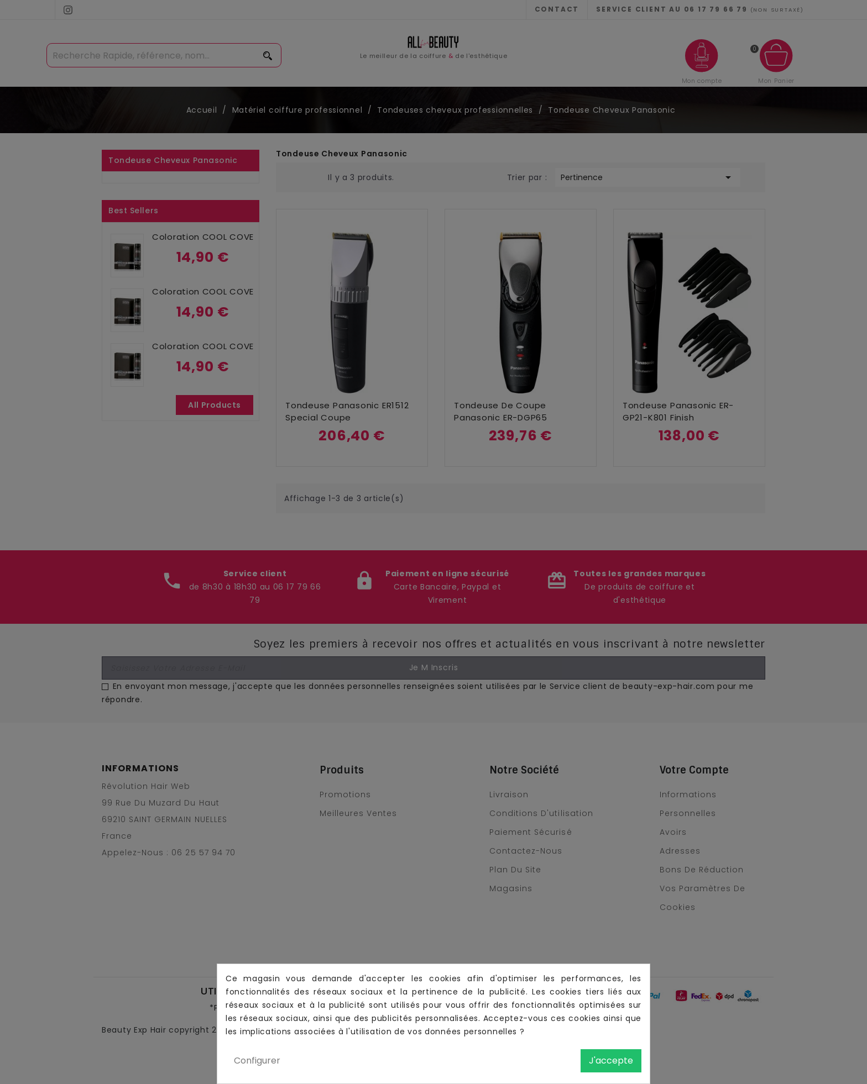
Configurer (257, 1060)
